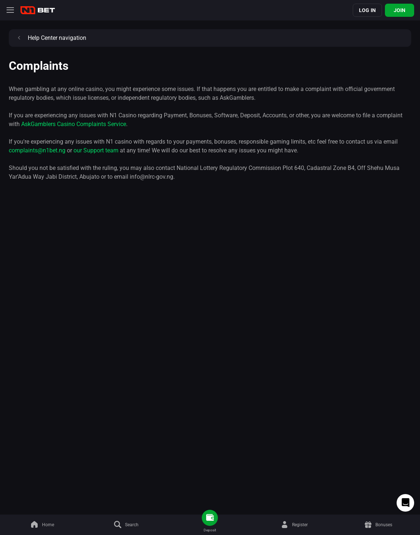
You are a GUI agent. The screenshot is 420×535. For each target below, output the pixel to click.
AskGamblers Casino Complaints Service (73, 124)
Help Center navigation (50, 38)
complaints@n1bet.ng (37, 150)
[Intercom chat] (405, 503)
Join (400, 10)
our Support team (95, 150)
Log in (367, 10)
